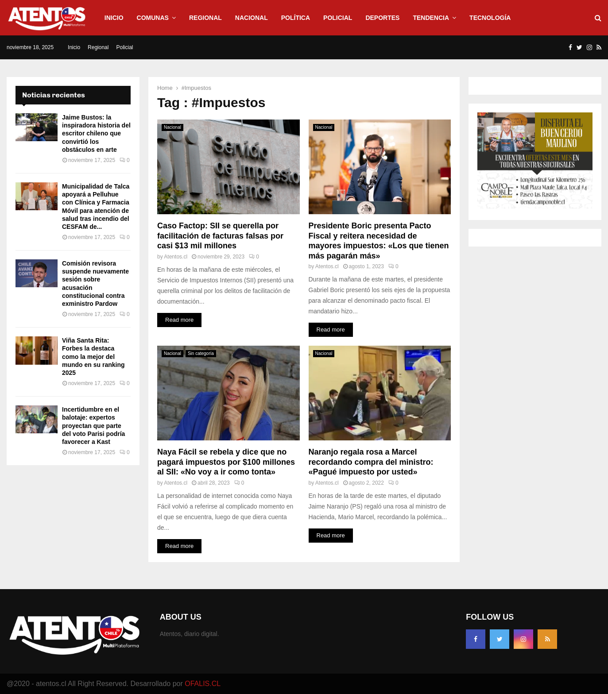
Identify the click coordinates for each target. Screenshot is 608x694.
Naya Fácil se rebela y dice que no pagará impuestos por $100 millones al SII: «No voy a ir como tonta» (226, 461)
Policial (337, 17)
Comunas (153, 17)
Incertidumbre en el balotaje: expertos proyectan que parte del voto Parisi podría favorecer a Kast (93, 425)
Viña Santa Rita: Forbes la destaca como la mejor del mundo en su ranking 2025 (93, 356)
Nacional (251, 17)
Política (295, 17)
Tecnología (490, 17)
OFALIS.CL (203, 683)
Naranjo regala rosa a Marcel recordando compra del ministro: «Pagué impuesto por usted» (371, 461)
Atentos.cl (175, 257)
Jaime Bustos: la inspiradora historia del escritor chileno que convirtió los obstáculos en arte (96, 133)
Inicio (114, 17)
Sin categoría (201, 353)
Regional (205, 17)
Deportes (382, 17)
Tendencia (431, 17)
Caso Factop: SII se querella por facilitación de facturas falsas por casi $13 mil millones (220, 235)
